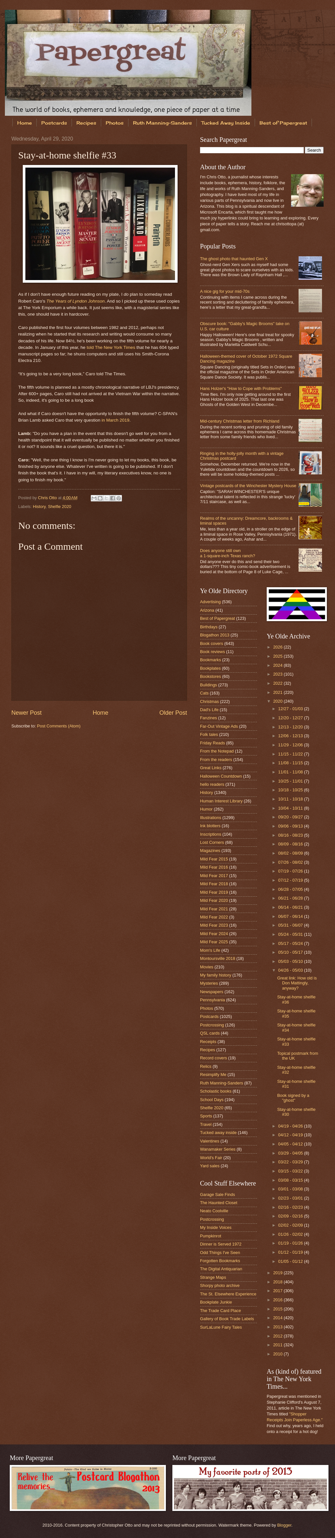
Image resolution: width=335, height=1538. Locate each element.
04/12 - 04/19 (291, 1134)
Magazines (210, 850)
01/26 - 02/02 (291, 1234)
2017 (278, 1290)
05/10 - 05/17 (291, 952)
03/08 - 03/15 (291, 1180)
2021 (278, 692)
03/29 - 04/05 (291, 1153)
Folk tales (209, 734)
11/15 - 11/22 (291, 754)
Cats (204, 693)
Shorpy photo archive (220, 1285)
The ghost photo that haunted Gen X (234, 258)
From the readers (216, 759)
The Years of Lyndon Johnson (76, 301)
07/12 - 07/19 (291, 880)
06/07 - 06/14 (291, 916)
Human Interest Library (221, 801)
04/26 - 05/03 (291, 970)
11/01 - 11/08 (291, 771)
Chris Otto (48, 497)
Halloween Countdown (221, 776)
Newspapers (211, 991)
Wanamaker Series (217, 1149)
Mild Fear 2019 (214, 892)
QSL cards (210, 1033)
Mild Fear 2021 (214, 908)
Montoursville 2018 (217, 958)
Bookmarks (210, 659)
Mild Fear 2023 (214, 925)
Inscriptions (210, 834)
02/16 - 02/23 (291, 1207)
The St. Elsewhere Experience (228, 1294)
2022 (278, 683)
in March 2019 (115, 420)
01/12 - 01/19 (291, 1252)
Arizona (207, 610)
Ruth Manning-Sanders (162, 123)
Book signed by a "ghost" (293, 1098)
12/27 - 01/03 (291, 708)
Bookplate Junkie (216, 1302)
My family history (215, 975)
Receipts (208, 1041)
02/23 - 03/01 (291, 1198)
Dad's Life (209, 709)
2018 (278, 1281)
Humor (206, 809)
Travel (205, 1124)
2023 (278, 674)
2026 (278, 647)
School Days (211, 1099)
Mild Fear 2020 (214, 900)
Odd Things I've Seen (220, 1252)
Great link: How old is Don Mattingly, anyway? (297, 983)
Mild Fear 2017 (214, 875)
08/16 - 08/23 (291, 835)
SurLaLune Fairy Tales (221, 1327)
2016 (278, 1299)
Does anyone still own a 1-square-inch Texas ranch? (227, 553)
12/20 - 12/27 (291, 717)
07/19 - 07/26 (291, 871)
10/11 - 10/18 (291, 799)
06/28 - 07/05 (291, 889)
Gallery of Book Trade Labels (227, 1318)
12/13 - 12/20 (291, 726)
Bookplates (210, 668)
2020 (278, 701)
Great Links (210, 767)
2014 (278, 1317)
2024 (278, 665)
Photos (115, 123)
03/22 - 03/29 (291, 1161)
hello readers (212, 784)
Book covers (211, 643)
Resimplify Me (213, 1074)
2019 (278, 1272)
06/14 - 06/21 (291, 907)
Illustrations (210, 817)
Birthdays (209, 626)
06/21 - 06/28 (291, 898)
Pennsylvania (212, 999)
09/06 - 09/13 (291, 826)
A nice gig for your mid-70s (224, 291)
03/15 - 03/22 (291, 1171)
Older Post (173, 712)
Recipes (86, 123)
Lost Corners (212, 842)
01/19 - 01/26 (291, 1243)
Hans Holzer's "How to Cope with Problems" (241, 388)
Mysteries (209, 983)
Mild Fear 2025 (214, 941)
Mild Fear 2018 (214, 883)
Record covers (213, 1057)
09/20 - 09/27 (291, 816)
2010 (278, 1353)
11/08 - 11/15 (291, 762)
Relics (205, 1066)
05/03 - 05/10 (291, 961)
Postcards (54, 123)
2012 (278, 1336)
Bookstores (210, 676)
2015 (278, 1309)
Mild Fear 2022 (214, 917)
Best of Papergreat (217, 618)
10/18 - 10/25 (291, 789)
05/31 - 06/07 (291, 925)
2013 (278, 1326)
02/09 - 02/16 (291, 1216)
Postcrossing (212, 1025)
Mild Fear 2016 (214, 867)
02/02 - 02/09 (291, 1225)
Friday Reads (212, 742)
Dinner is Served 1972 (220, 1244)
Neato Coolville (214, 1210)
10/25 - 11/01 (291, 781)
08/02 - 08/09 (291, 853)
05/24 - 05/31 (291, 934)
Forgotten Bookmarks (220, 1260)
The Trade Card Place (220, 1310)
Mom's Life (210, 950)
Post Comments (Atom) (59, 726)
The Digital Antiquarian (221, 1268)
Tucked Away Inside (225, 123)
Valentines (209, 1141)
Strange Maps (213, 1277)
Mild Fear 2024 (214, 933)
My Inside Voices (216, 1227)
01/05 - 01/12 (291, 1261)
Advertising (210, 601)
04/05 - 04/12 (291, 1144)
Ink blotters (210, 825)
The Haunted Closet (218, 1202)
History (39, 506)
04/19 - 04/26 (291, 1126)
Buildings (208, 684)
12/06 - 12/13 (291, 735)
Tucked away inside (218, 1132)
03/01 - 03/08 (291, 1189)
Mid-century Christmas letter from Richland (239, 421)
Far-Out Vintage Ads (219, 726)
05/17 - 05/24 (291, 943)
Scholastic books (216, 1091)
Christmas (209, 701)
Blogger (284, 1525)
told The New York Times (111, 347)
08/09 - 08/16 (291, 844)
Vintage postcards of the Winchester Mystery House (248, 485)
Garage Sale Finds (217, 1194)
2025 (278, 656)
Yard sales (210, 1165)
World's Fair (211, 1157)
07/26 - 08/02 (291, 862)
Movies (206, 966)
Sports (206, 1115)
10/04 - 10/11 (291, 808)
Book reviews (212, 651)
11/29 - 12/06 (291, 744)
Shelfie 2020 (59, 506)
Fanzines (208, 717)
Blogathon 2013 (214, 635)
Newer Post (26, 712)
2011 (278, 1344)
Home (24, 123)
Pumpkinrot (210, 1235)
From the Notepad (217, 751)
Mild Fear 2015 (214, 859)
